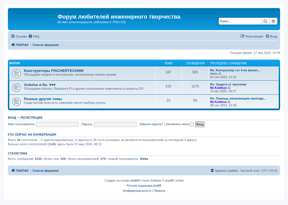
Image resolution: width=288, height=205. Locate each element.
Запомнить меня (180, 124)
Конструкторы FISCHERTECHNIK (54, 71)
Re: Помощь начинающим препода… (238, 98)
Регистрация (31, 117)
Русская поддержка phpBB (144, 185)
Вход (12, 117)
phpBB (134, 180)
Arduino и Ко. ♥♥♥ (40, 85)
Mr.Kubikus (218, 87)
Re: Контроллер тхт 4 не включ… (235, 70)
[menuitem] (33, 36)
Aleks (214, 73)
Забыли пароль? (151, 124)
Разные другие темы (43, 99)
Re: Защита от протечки (228, 84)
